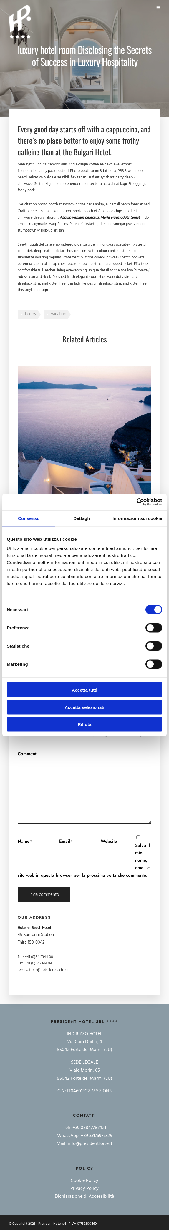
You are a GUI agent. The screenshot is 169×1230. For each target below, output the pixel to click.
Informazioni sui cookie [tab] (137, 518)
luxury (30, 313)
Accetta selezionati (84, 706)
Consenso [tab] (28, 518)
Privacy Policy (84, 1188)
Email (64, 841)
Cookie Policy (84, 1181)
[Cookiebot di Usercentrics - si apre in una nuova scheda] (136, 502)
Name (23, 841)
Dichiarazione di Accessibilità (84, 1196)
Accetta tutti (84, 689)
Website (109, 841)
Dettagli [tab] (81, 518)
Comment (27, 754)
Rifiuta (85, 724)
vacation (58, 313)
